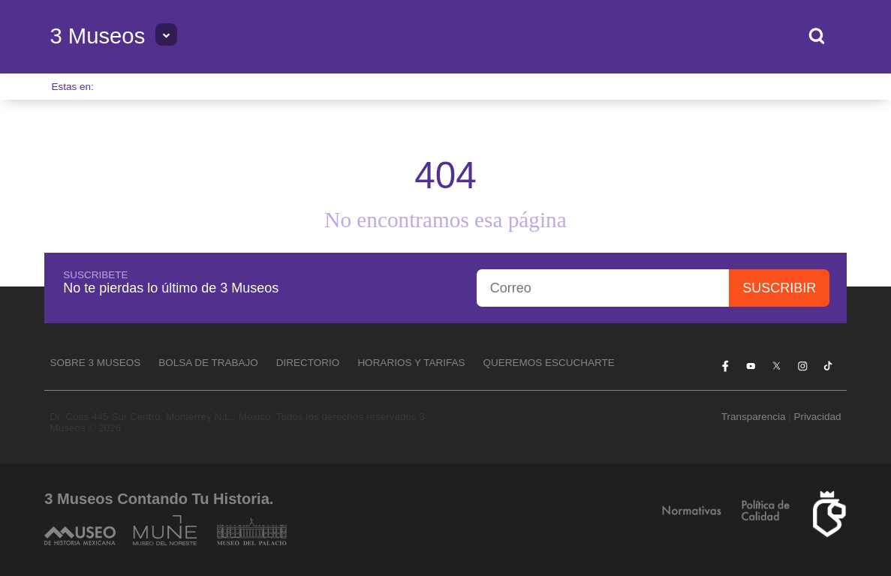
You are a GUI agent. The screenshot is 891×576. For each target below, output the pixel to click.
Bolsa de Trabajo (208, 362)
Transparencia (753, 416)
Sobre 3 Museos (95, 362)
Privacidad (817, 416)
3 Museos (97, 36)
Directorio (308, 362)
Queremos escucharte (548, 362)
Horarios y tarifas (411, 362)
